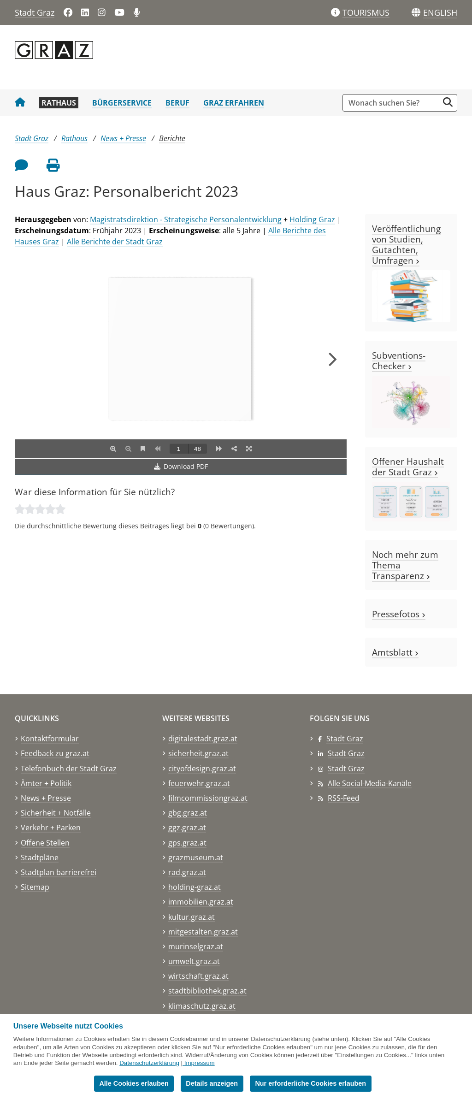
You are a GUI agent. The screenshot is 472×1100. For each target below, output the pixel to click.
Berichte (172, 138)
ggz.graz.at (187, 827)
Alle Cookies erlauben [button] (133, 1083)
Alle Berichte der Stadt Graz (115, 242)
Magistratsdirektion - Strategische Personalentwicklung (186, 219)
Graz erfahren (233, 103)
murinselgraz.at (195, 946)
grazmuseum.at (195, 857)
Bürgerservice (122, 103)
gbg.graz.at (187, 813)
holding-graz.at (194, 887)
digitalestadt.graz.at (202, 738)
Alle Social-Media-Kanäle (370, 783)
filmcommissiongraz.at (208, 798)
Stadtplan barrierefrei (58, 872)
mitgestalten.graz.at (203, 932)
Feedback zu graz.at (55, 753)
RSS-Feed (344, 798)
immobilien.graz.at (200, 902)
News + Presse (123, 138)
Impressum (199, 1062)
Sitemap (35, 887)
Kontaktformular (50, 738)
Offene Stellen (45, 843)
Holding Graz (312, 219)
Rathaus (58, 103)
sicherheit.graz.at (198, 753)
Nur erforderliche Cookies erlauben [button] (310, 1083)
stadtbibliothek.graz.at (207, 991)
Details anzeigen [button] (212, 1083)
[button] (440, 13)
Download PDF (181, 466)
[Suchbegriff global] (393, 103)
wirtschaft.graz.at (198, 976)
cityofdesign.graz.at (202, 768)
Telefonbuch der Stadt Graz (69, 768)
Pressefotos (398, 614)
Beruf (177, 103)
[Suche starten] (448, 102)
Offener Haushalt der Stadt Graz (408, 466)
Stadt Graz (34, 12)
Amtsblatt (395, 652)
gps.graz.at (187, 843)
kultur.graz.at (191, 917)
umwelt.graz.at (194, 961)
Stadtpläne (40, 857)
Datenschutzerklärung (149, 1062)
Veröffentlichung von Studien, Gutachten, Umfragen (406, 244)
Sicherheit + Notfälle (56, 813)
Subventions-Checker (398, 360)
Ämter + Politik (46, 783)
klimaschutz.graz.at (202, 1006)
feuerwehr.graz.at (199, 783)
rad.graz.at (187, 872)
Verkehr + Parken (51, 827)
